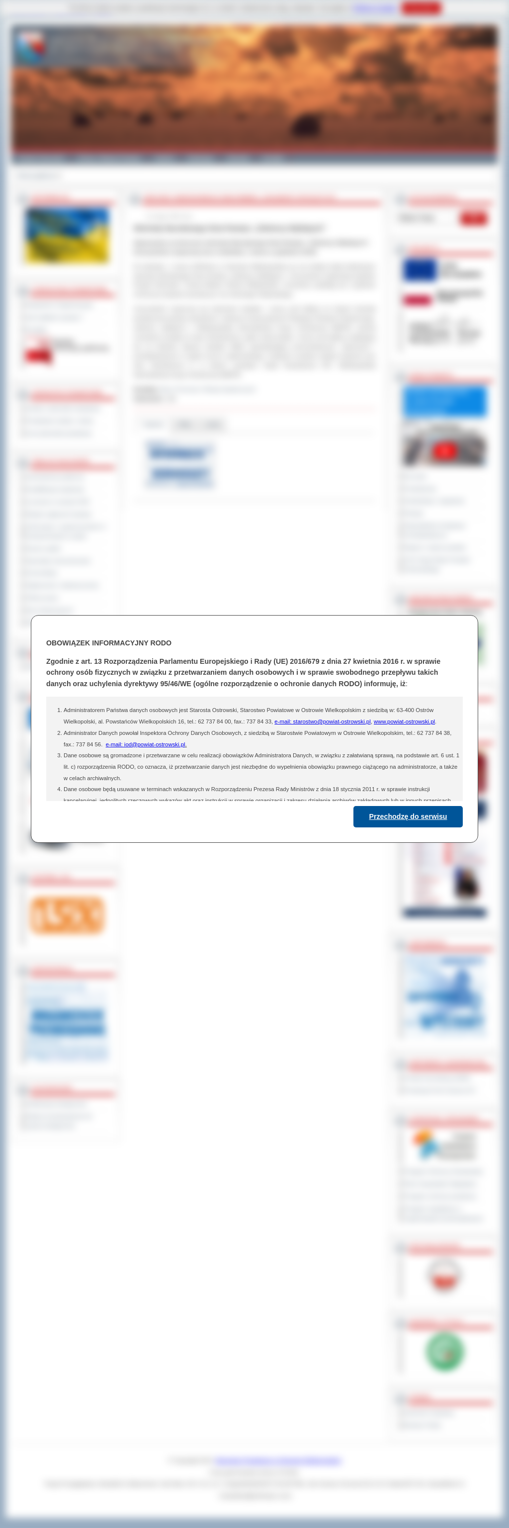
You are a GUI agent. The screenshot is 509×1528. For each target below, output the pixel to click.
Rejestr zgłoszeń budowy (59, 514)
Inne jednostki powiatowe (59, 433)
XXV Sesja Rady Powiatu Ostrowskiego (437, 564)
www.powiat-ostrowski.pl (404, 721)
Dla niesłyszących (49, 610)
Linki (212, 424)
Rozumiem (421, 7)
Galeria (164, 158)
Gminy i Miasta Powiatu (109, 158)
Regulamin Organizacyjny (59, 304)
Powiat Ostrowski (41, 158)
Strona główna (35, 176)
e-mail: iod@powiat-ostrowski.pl (145, 744)
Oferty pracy (42, 597)
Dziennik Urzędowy (429, 1412)
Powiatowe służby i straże (59, 420)
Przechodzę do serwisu (408, 816)
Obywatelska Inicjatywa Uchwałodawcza (434, 530)
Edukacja (200, 158)
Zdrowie (238, 158)
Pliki (185, 424)
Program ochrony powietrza (440, 1196)
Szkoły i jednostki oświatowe (63, 408)
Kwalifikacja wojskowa (55, 489)
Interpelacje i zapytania (434, 500)
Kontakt (273, 158)
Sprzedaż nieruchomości (58, 560)
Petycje (414, 513)
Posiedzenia (420, 488)
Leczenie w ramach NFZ (58, 501)
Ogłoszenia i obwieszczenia (62, 585)
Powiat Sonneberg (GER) (437, 1078)
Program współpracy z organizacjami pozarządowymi (443, 1213)
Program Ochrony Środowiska (443, 1171)
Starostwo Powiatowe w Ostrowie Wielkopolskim (278, 1460)
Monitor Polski (422, 1425)
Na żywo (415, 476)
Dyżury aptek (43, 548)
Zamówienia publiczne (55, 476)
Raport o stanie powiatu (435, 547)
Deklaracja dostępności (56, 1103)
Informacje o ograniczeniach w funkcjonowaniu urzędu (66, 531)
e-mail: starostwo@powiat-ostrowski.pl (322, 721)
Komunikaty (41, 572)
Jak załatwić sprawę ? (55, 317)
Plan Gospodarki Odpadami (440, 1183)
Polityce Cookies (375, 7)
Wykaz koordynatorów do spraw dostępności (59, 1121)
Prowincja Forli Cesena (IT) (439, 1090)
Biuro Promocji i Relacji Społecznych (208, 389)
